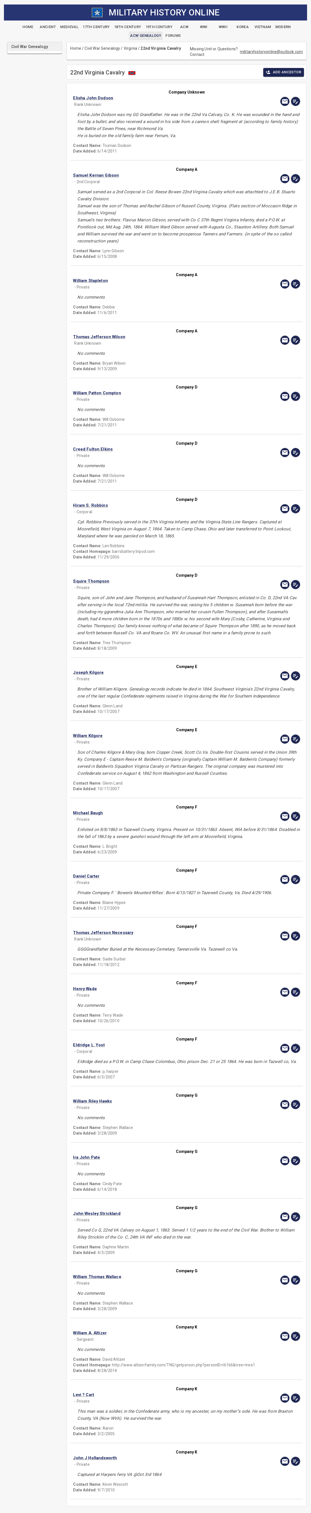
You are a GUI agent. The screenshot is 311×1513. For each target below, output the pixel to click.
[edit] (295, 101)
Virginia (130, 48)
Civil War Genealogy (102, 48)
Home (75, 48)
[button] (152, 98)
